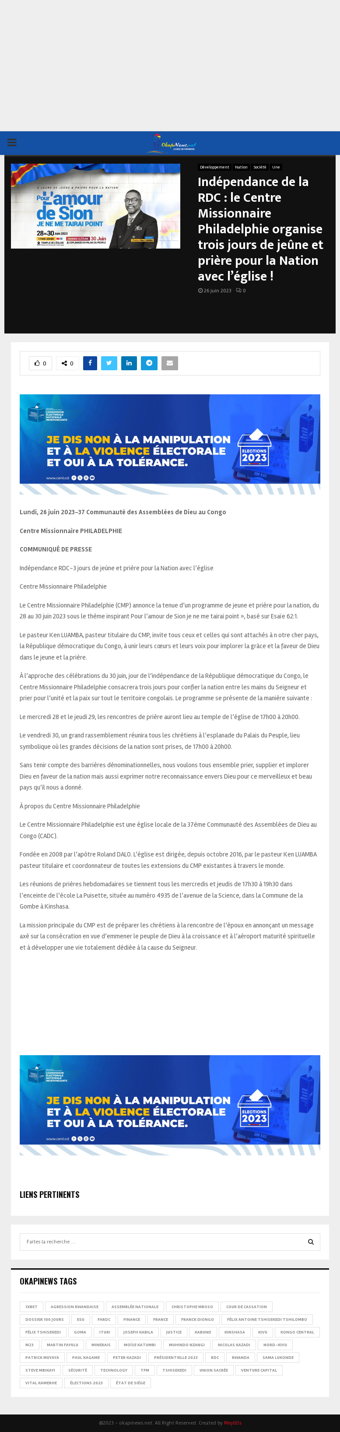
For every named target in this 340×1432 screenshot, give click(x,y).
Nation (241, 167)
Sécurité (77, 1370)
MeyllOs (233, 1423)
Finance (131, 1319)
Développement (214, 167)
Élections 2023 (86, 1383)
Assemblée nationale (135, 1306)
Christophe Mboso (192, 1306)
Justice (174, 1332)
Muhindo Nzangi (187, 1345)
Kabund (203, 1332)
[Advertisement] (170, 65)
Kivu (262, 1332)
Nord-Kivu (275, 1345)
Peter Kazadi (127, 1357)
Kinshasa (234, 1332)
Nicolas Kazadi (234, 1345)
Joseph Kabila (138, 1332)
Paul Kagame (86, 1357)
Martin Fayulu (62, 1345)
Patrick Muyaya (42, 1357)
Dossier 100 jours (44, 1319)
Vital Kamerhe (41, 1383)
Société (259, 167)
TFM (144, 1370)
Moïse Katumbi (140, 1345)
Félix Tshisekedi (43, 1332)
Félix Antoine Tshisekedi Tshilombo (267, 1319)
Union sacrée (214, 1370)
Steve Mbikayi (40, 1370)
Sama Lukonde (278, 1357)
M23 (29, 1345)
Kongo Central (297, 1332)
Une (276, 167)
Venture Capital (259, 1370)
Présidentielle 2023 (176, 1357)
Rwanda (240, 1357)
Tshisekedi (174, 1370)
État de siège (130, 1383)
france (160, 1319)
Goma (80, 1332)
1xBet (31, 1306)
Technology (113, 1370)
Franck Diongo (197, 1319)
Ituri (104, 1332)
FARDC (104, 1319)
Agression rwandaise (74, 1306)
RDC (215, 1357)
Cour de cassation (246, 1306)
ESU (80, 1319)
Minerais (101, 1345)
